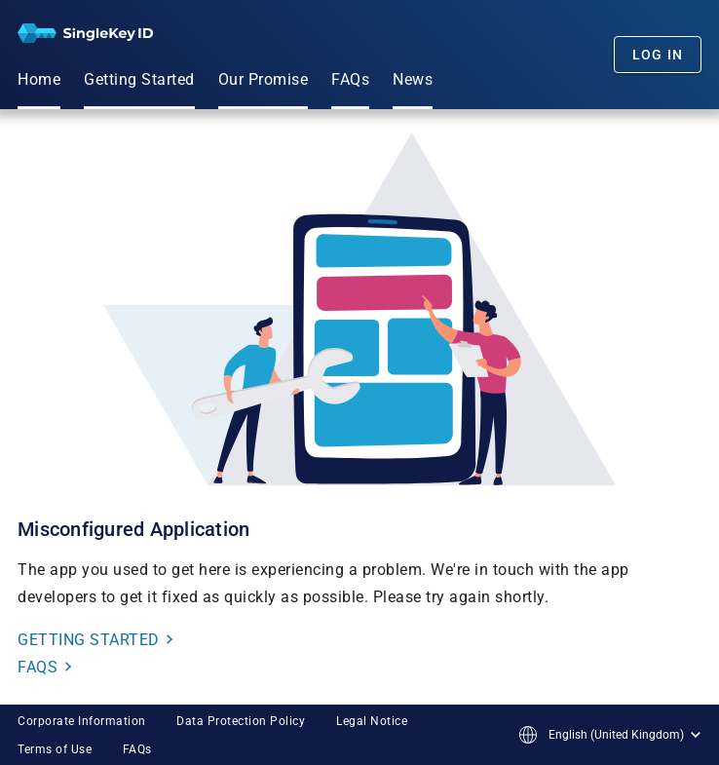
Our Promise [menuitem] (263, 79)
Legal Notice (371, 721)
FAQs (137, 749)
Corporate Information (82, 721)
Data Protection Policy (240, 721)
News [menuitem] (413, 79)
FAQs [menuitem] (350, 79)
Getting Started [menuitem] (139, 79)
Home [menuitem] (39, 79)
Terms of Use (55, 749)
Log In (658, 54)
